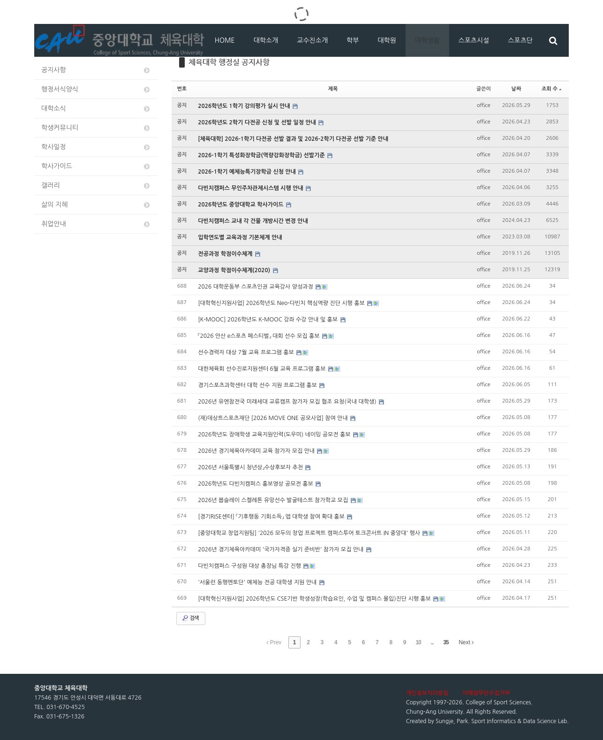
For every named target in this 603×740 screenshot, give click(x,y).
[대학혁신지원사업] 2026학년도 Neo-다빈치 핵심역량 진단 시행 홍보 (282, 303)
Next (466, 642)
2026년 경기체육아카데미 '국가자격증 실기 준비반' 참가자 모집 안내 (281, 549)
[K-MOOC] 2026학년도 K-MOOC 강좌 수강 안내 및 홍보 (268, 319)
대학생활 (427, 40)
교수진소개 (312, 40)
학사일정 (96, 147)
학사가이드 (96, 166)
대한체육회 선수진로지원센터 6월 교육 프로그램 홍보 (262, 369)
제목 (333, 89)
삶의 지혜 (96, 204)
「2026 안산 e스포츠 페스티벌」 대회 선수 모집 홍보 (259, 336)
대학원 (386, 40)
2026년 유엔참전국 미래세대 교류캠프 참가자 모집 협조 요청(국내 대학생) (288, 401)
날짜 (516, 89)
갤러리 (96, 185)
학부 (353, 40)
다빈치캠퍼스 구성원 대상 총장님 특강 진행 (250, 566)
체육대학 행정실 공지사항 (229, 62)
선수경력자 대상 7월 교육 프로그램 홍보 (246, 352)
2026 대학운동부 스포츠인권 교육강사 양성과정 (256, 287)
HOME (225, 40)
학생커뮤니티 (96, 127)
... (432, 642)
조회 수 (552, 89)
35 (445, 642)
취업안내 (96, 224)
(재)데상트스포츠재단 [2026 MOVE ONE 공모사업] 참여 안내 (273, 418)
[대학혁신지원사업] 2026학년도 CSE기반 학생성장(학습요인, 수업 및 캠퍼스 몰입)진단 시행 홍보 (315, 599)
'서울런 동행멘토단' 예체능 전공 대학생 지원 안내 (258, 582)
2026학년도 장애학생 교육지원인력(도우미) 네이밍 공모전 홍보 (275, 434)
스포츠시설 (474, 40)
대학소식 (96, 108)
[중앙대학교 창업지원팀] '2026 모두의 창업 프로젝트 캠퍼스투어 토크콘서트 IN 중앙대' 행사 (310, 533)
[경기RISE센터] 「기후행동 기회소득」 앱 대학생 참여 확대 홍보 (272, 516)
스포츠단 (520, 40)
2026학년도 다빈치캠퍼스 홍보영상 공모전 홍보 (256, 484)
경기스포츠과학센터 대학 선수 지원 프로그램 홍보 (258, 385)
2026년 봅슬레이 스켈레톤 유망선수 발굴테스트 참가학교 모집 (273, 500)
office (483, 105)
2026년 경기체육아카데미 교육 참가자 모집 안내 (257, 451)
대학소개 (266, 40)
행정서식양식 (96, 89)
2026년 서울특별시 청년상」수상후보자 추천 (251, 467)
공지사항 (96, 70)
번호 (182, 89)
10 (418, 642)
